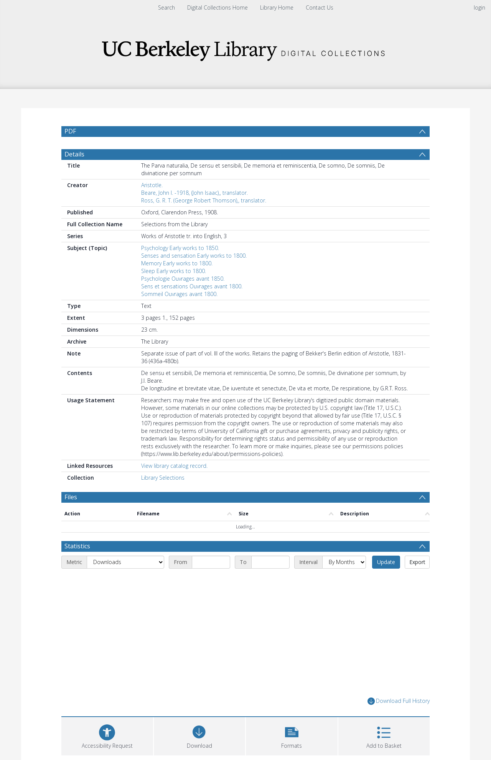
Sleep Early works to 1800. (173, 271)
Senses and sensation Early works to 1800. (194, 255)
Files (70, 497)
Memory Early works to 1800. (177, 263)
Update (386, 562)
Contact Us (319, 7)
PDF (70, 131)
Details (74, 154)
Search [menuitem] (166, 7)
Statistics (77, 546)
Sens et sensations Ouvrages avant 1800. (191, 286)
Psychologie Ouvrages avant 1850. (182, 278)
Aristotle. (152, 185)
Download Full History (398, 701)
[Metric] (125, 562)
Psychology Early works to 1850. (180, 248)
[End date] (270, 562)
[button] (292, 735)
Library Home (276, 7)
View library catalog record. (174, 465)
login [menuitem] (479, 7)
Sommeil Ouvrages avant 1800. (179, 294)
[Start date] (211, 562)
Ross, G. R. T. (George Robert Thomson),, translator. (203, 200)
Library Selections (163, 477)
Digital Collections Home (217, 7)
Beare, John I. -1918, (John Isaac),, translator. (194, 192)
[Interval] (344, 562)
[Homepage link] (245, 48)
